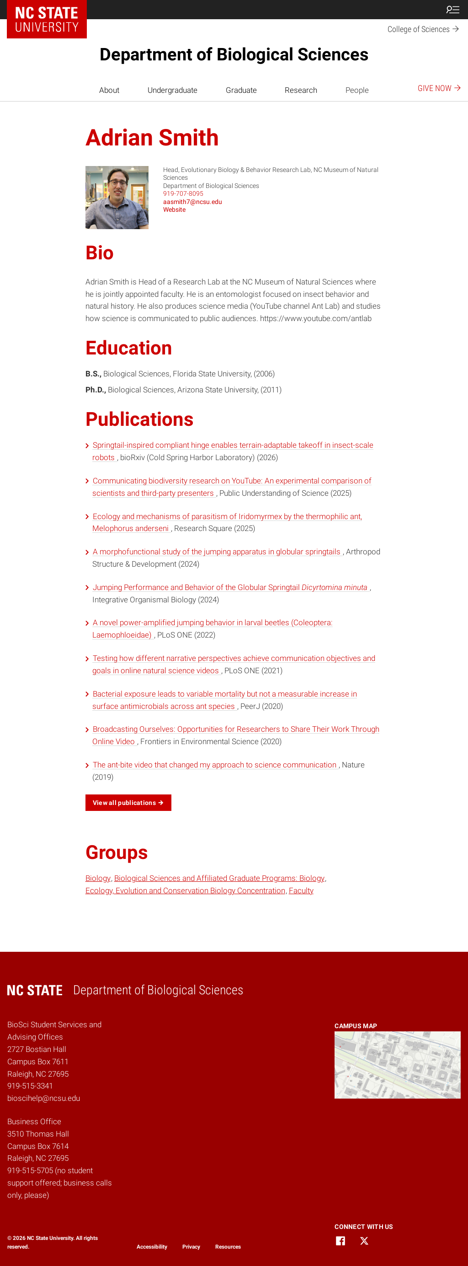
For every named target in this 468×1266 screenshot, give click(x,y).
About (109, 90)
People (357, 90)
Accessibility (152, 1247)
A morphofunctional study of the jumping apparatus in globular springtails (217, 551)
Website (174, 209)
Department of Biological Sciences (234, 54)
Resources (228, 1247)
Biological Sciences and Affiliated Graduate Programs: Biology (219, 878)
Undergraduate (172, 90)
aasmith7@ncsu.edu (192, 201)
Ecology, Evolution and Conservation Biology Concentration (185, 890)
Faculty (301, 890)
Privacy (191, 1247)
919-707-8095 (183, 193)
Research (301, 90)
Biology (98, 878)
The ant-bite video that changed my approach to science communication (215, 764)
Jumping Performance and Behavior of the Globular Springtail (231, 587)
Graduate (241, 90)
